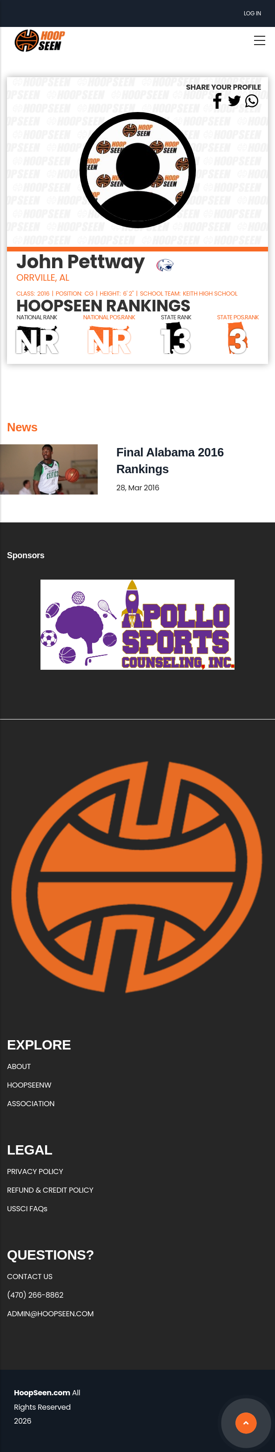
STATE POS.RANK (238, 317)
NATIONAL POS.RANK (109, 317)
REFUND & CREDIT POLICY (50, 1190)
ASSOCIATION (30, 1103)
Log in (252, 13)
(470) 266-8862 (35, 1295)
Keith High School (210, 293)
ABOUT (19, 1066)
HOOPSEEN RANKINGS (103, 306)
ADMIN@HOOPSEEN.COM (50, 1313)
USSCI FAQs (27, 1208)
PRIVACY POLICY (35, 1171)
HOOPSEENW (29, 1085)
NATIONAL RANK (37, 317)
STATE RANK (176, 317)
